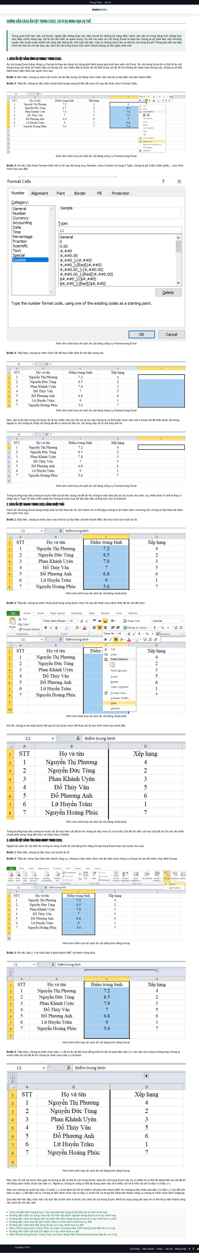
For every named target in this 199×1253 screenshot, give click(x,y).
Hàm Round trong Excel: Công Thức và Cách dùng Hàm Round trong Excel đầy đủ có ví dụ (63, 1234)
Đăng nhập (180, 1249)
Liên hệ (107, 2)
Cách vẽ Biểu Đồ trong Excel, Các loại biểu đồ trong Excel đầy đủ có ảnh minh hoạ (58, 1212)
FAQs (160, 1249)
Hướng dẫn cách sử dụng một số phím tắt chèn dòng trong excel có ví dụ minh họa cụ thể (62, 1218)
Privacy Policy (96, 2)
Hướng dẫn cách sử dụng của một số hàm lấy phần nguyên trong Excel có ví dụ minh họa (62, 1215)
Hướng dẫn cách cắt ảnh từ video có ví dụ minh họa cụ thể (44, 1231)
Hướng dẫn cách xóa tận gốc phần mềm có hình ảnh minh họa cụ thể (50, 1221)
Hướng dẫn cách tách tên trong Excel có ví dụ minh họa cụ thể (46, 1225)
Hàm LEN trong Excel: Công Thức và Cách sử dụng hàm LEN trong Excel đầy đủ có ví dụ (62, 1228)
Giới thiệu (135, 1249)
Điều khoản (148, 1249)
